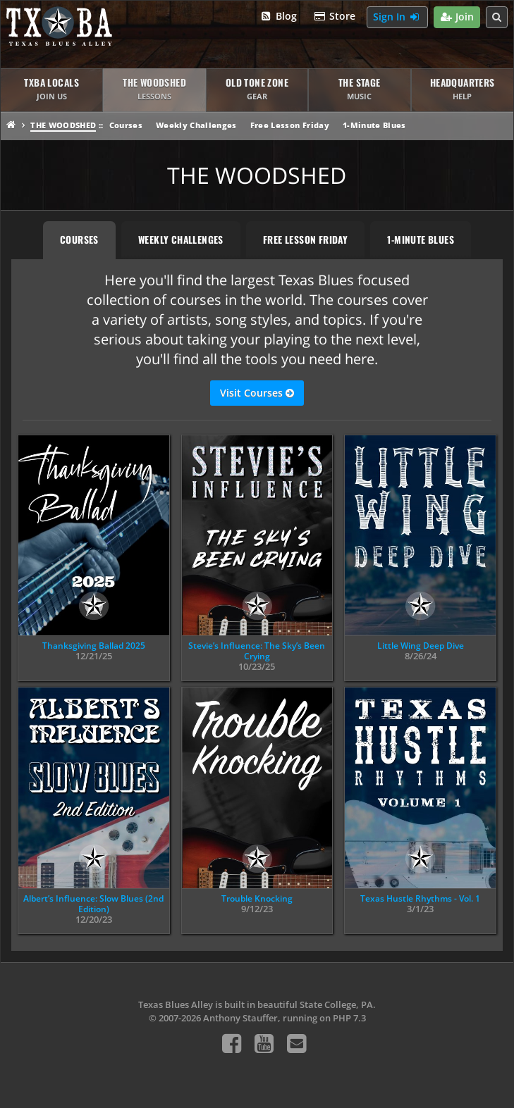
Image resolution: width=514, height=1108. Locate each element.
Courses (125, 125)
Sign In (397, 17)
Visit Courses (257, 393)
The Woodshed (63, 125)
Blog (278, 16)
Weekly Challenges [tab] (181, 239)
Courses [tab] (79, 239)
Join (457, 17)
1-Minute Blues (374, 125)
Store (335, 16)
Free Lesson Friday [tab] (305, 239)
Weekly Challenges (196, 125)
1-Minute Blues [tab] (420, 239)
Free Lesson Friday (289, 125)
